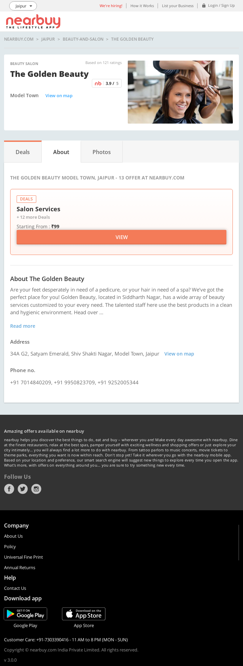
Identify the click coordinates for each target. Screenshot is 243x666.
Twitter (23, 489)
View (122, 237)
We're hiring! (111, 5)
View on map (59, 95)
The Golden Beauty (132, 39)
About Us (13, 536)
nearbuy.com (19, 39)
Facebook (9, 489)
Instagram (36, 489)
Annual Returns (19, 567)
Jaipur (48, 39)
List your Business (178, 5)
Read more (22, 326)
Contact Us (15, 588)
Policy (10, 546)
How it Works (142, 5)
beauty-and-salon (83, 39)
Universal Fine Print (23, 557)
